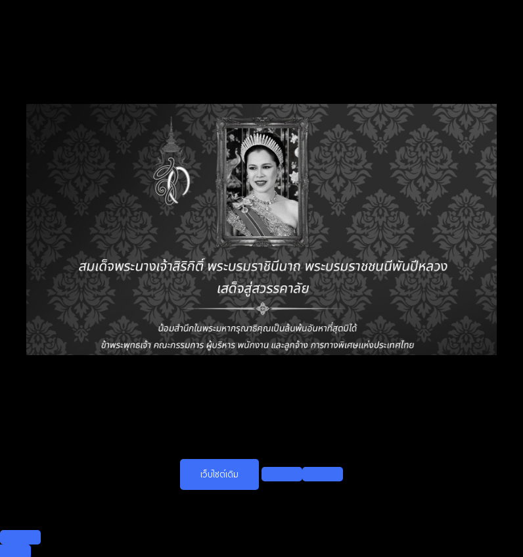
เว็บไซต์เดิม (219, 474)
